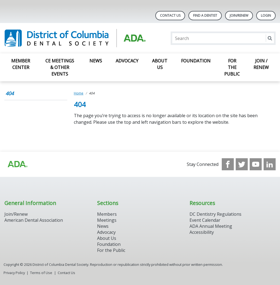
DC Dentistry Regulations (215, 214)
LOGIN (266, 15)
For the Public (232, 67)
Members (107, 214)
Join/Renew (239, 15)
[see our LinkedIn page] (270, 164)
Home (78, 93)
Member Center (20, 64)
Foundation (196, 61)
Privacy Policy (14, 272)
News (95, 61)
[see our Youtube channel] (256, 164)
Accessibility (201, 232)
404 (9, 93)
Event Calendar (204, 220)
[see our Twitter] (242, 164)
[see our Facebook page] (228, 164)
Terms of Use (41, 272)
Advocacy (127, 61)
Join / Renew (261, 64)
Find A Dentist (205, 15)
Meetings (106, 220)
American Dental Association (33, 220)
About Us (159, 64)
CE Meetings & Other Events (59, 67)
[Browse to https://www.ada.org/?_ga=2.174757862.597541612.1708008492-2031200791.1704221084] (17, 164)
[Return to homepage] (75, 38)
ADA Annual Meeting (210, 226)
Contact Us (170, 15)
